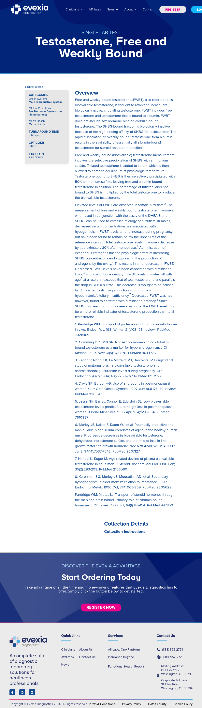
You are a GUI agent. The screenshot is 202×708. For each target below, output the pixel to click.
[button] (74, 11)
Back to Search (34, 86)
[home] (30, 9)
